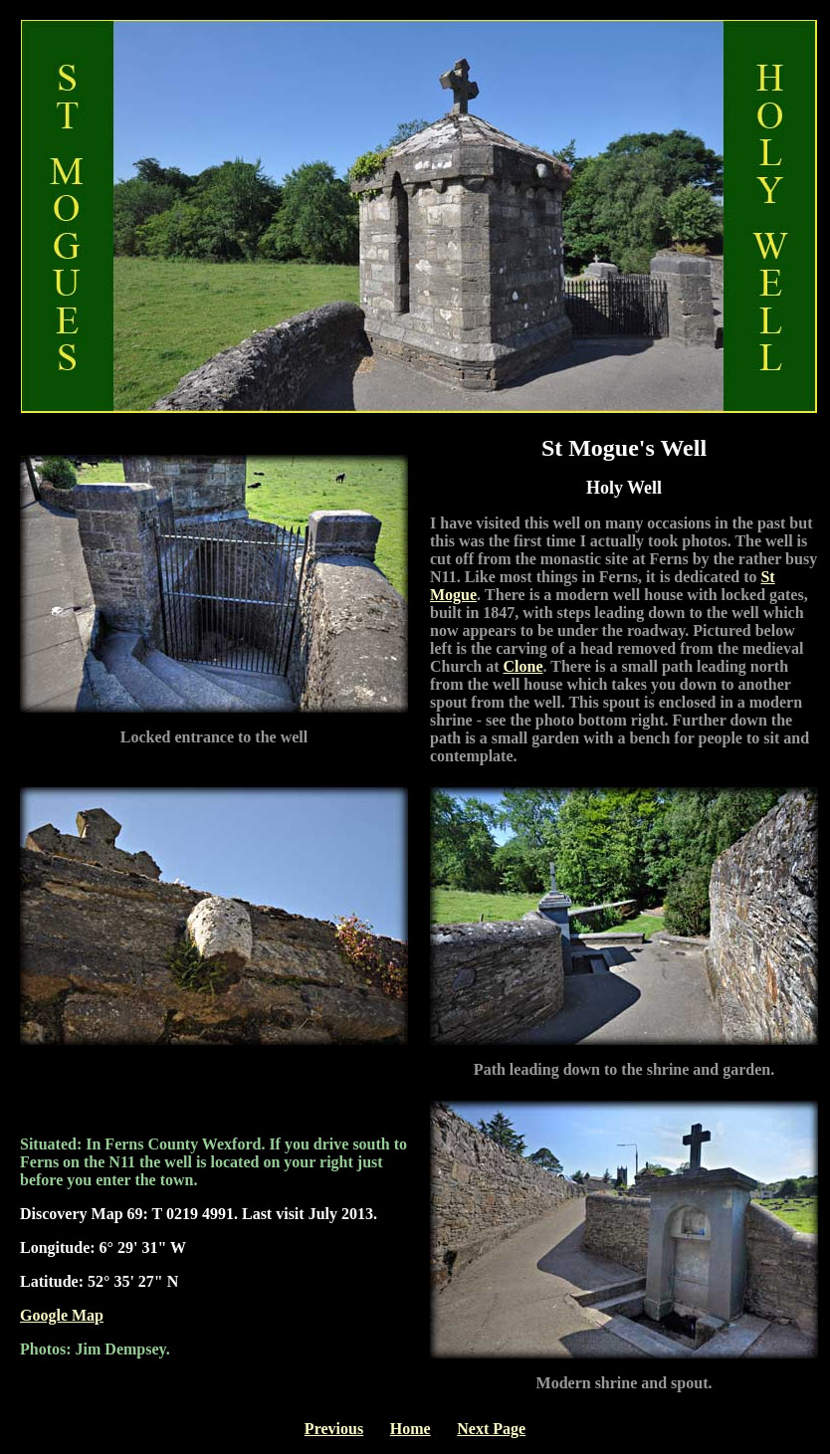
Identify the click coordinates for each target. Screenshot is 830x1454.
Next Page (491, 1428)
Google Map (62, 1315)
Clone (523, 666)
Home (410, 1428)
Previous (334, 1428)
